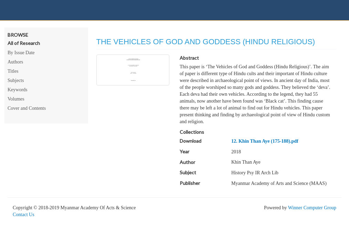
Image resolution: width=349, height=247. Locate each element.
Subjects (16, 80)
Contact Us (23, 214)
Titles (13, 71)
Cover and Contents (27, 108)
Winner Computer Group (312, 207)
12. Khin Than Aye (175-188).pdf (264, 141)
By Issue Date (21, 52)
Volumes (16, 99)
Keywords (18, 89)
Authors (15, 61)
